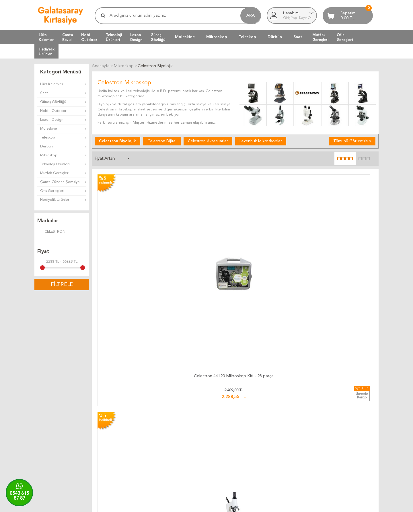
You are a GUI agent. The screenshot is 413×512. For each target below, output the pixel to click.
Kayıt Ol (305, 18)
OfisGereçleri (345, 37)
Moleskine (185, 37)
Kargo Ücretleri (165, 423)
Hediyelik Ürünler (54, 200)
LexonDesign (136, 37)
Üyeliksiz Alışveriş (281, 451)
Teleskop (247, 37)
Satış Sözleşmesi (223, 437)
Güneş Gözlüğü (53, 102)
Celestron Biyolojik (117, 140)
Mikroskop (216, 37)
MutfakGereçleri (320, 37)
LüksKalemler (46, 37)
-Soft (178, 505)
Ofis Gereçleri (52, 191)
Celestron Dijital (161, 140)
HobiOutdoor (89, 37)
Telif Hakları (219, 444)
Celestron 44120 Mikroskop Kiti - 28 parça (130, 231)
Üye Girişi (275, 437)
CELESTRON (51, 232)
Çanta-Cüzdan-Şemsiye (60, 182)
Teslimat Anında (165, 437)
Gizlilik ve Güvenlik (225, 451)
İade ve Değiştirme (225, 416)
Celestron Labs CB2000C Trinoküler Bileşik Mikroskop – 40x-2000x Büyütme (130, 324)
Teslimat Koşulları (223, 423)
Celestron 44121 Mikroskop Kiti (200, 229)
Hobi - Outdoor (53, 111)
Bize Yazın (332, 416)
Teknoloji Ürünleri (55, 164)
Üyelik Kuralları (221, 430)
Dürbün (275, 37)
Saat (297, 37)
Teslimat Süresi (164, 430)
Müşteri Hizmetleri (282, 423)
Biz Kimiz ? (333, 444)
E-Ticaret (189, 505)
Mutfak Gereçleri (54, 173)
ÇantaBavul (67, 37)
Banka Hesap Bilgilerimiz (345, 430)
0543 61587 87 (19, 496)
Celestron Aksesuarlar (208, 140)
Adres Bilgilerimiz (339, 451)
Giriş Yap (290, 18)
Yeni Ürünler (277, 430)
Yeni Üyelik (276, 444)
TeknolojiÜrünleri (114, 37)
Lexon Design (51, 120)
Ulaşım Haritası (336, 423)
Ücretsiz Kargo (165, 444)
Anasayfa (274, 416)
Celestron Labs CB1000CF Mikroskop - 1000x (341, 231)
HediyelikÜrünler (46, 52)
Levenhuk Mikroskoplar (260, 140)
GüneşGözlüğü (158, 37)
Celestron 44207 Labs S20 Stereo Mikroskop (270, 231)
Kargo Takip (162, 416)
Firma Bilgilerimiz (338, 437)
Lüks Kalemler (51, 84)
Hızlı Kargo (161, 451)
